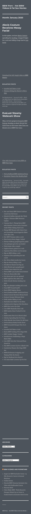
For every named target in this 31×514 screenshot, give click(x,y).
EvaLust (24, 185)
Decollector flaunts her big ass (14, 265)
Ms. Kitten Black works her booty (14, 260)
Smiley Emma (8, 481)
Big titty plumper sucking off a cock (15, 285)
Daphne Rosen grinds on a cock (14, 248)
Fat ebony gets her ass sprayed (14, 276)
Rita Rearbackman (7, 97)
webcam (18, 187)
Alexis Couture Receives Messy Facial (11, 27)
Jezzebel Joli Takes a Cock (12, 88)
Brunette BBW (6, 185)
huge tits (4, 187)
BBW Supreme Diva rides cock (13, 278)
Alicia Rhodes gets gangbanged (14, 267)
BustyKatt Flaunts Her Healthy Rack (15, 176)
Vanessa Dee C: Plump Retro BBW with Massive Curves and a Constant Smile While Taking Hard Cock (15, 225)
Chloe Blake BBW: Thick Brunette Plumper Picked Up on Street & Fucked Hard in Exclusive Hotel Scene (16, 492)
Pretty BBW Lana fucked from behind (16, 271)
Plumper (18, 104)
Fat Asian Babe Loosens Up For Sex (15, 359)
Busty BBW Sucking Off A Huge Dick (15, 332)
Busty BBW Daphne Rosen (12, 290)
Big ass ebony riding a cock (12, 262)
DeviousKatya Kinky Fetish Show (14, 322)
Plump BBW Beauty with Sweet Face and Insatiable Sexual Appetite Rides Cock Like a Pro (16, 232)
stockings (4, 106)
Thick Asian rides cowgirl (12, 246)
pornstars (24, 104)
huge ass (13, 104)
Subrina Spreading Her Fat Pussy (14, 318)
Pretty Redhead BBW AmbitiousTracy (16, 174)
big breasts (24, 184)
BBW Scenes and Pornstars (15, 469)
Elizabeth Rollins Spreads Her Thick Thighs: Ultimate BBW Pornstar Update (15, 218)
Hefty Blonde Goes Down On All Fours (16, 320)
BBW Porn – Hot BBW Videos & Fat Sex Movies (14, 7)
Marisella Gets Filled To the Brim (14, 302)
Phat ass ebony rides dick (12, 274)
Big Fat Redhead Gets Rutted (13, 357)
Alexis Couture (17, 101)
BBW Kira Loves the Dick (12, 306)
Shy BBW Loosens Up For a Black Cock (16, 345)
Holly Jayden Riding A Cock (12, 299)
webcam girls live (4, 504)
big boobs (14, 102)
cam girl (19, 185)
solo (9, 187)
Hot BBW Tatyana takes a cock (14, 237)
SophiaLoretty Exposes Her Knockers (16, 304)
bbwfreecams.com (15, 184)
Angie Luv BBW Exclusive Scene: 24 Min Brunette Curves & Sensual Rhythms (15, 476)
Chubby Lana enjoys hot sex (13, 269)
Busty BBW (24, 99)
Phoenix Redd (8, 487)
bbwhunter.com (6, 102)
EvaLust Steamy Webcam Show (11, 114)
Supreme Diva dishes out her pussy (15, 251)
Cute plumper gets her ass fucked (14, 244)
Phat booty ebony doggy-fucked (14, 239)
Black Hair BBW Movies (14, 99)
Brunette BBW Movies (11, 182)
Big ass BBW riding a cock (12, 253)
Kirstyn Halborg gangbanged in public (16, 241)
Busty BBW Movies (7, 101)
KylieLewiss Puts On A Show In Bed (15, 315)
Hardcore (8, 104)
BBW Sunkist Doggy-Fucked (13, 334)
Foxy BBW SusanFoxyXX (12, 288)
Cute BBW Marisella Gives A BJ (13, 308)
